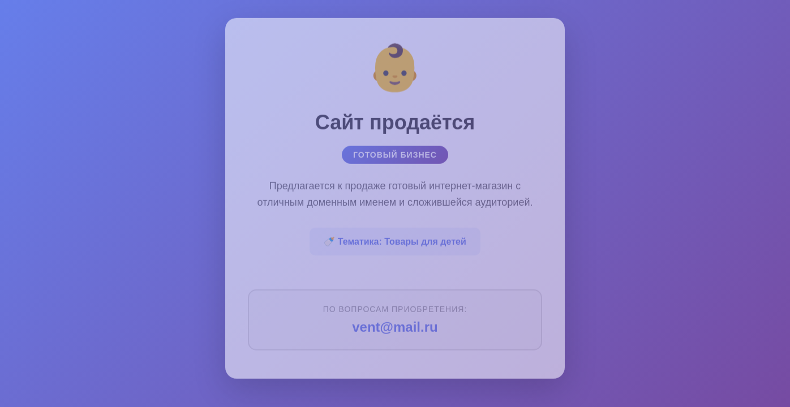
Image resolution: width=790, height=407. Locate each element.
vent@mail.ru (394, 324)
